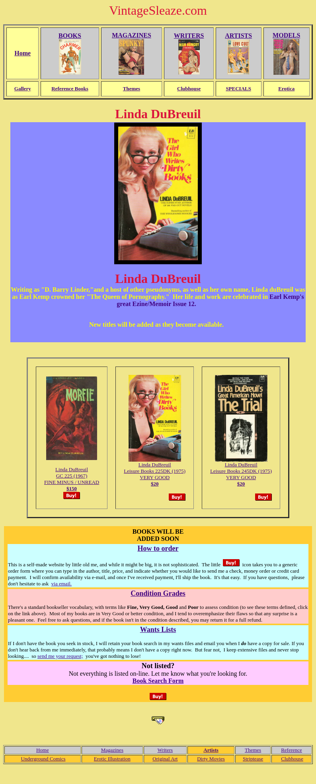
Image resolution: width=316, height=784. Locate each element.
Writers (165, 750)
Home (42, 750)
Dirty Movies (211, 759)
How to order (158, 548)
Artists (210, 750)
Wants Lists (158, 630)
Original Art (165, 759)
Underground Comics (43, 759)
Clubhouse (292, 759)
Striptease (253, 759)
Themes (253, 750)
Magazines (112, 750)
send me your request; (60, 656)
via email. (61, 584)
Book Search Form (158, 680)
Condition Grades (158, 593)
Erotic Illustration (112, 759)
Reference (291, 750)
